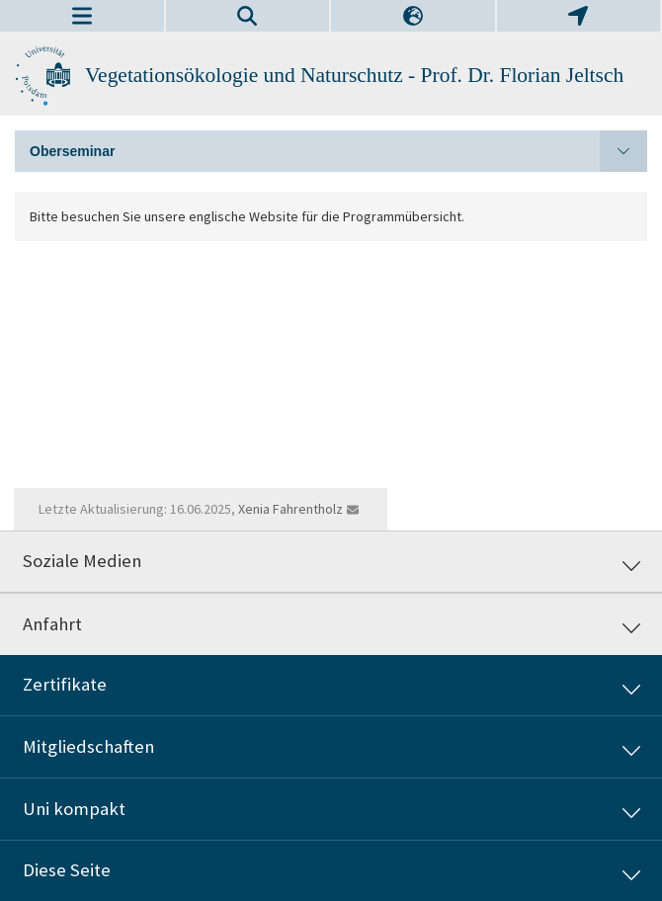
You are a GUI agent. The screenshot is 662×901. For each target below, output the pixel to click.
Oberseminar (338, 151)
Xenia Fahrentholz (290, 509)
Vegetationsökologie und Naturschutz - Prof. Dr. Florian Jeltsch (354, 75)
